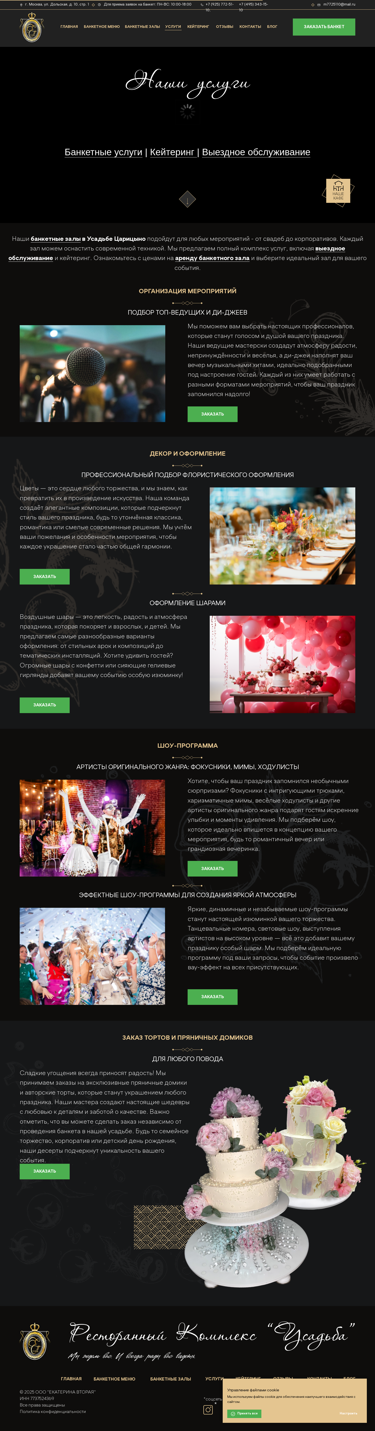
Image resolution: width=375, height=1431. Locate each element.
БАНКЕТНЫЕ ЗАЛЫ (142, 27)
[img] (34, 1340)
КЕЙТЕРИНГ (198, 27)
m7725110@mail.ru (339, 4)
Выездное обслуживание (256, 152)
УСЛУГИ (173, 27)
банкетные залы (56, 239)
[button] (324, 27)
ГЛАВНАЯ (69, 27)
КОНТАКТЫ (250, 27)
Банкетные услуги (103, 152)
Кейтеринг (173, 152)
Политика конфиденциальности (53, 1412)
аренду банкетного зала (212, 258)
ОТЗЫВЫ (224, 27)
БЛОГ (272, 27)
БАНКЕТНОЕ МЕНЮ (102, 27)
